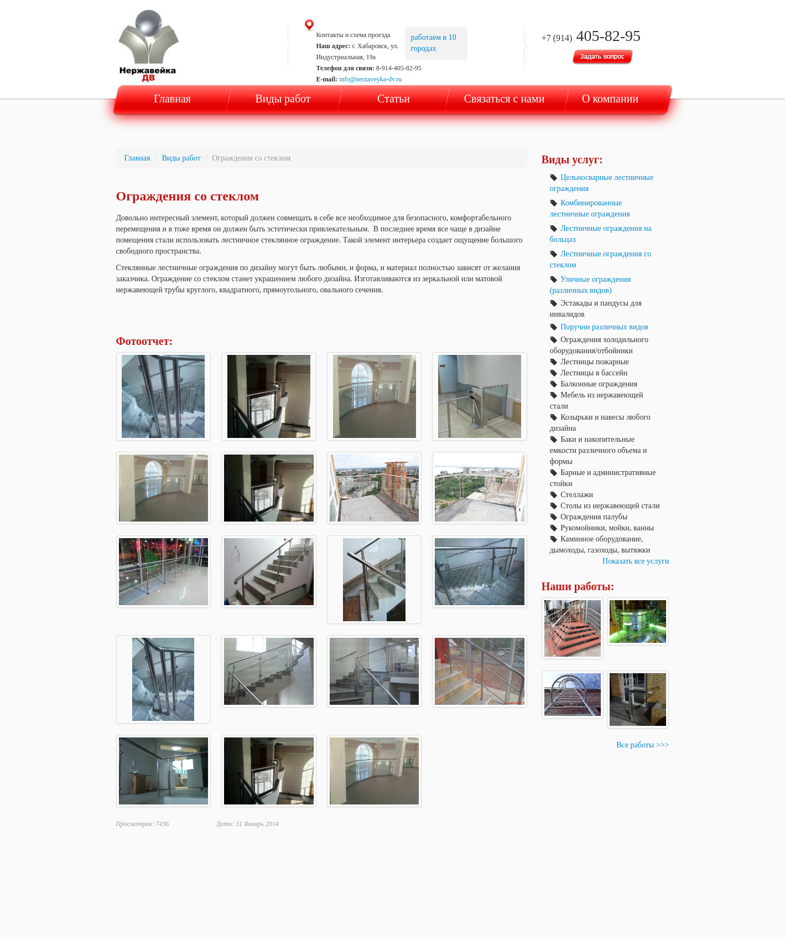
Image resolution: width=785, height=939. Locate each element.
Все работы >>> (642, 745)
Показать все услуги (635, 561)
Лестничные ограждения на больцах (601, 234)
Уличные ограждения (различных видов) (590, 285)
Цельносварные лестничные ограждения (602, 183)
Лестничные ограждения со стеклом (601, 259)
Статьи (393, 98)
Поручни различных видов (599, 327)
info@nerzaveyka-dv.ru (370, 79)
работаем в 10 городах (433, 43)
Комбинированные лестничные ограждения (590, 208)
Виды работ (282, 98)
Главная (172, 98)
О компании (610, 98)
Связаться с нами (504, 98)
